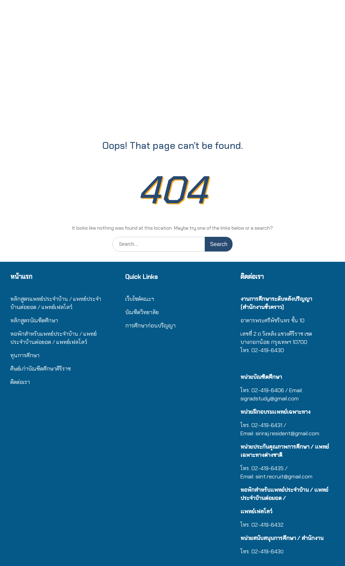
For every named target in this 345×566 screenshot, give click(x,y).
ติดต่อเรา (20, 382)
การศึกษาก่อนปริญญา (151, 325)
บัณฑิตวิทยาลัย (142, 312)
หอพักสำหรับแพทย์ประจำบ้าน (44, 333)
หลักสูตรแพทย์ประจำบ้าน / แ (43, 299)
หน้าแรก (21, 276)
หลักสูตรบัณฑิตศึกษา (34, 320)
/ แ (83, 333)
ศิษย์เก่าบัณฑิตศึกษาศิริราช (40, 368)
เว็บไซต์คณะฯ (139, 299)
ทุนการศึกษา (24, 355)
